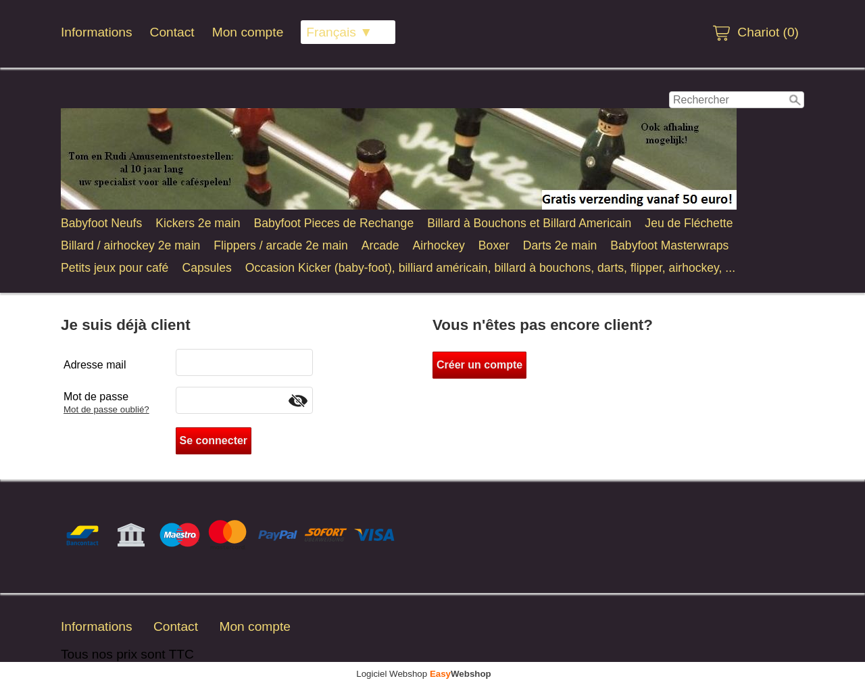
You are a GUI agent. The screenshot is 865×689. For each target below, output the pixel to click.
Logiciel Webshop (423, 674)
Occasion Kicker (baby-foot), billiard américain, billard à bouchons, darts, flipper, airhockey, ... (490, 268)
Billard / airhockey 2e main (130, 245)
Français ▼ (339, 32)
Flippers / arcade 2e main (281, 245)
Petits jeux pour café (114, 268)
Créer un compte (479, 365)
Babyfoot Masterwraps (669, 245)
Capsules (206, 268)
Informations (96, 32)
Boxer (494, 245)
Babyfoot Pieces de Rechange (333, 223)
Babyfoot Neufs (101, 223)
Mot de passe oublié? (106, 409)
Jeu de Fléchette (689, 223)
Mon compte (248, 32)
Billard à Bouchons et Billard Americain (529, 223)
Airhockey (439, 245)
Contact (172, 32)
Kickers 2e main (197, 223)
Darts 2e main (560, 245)
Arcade (380, 245)
